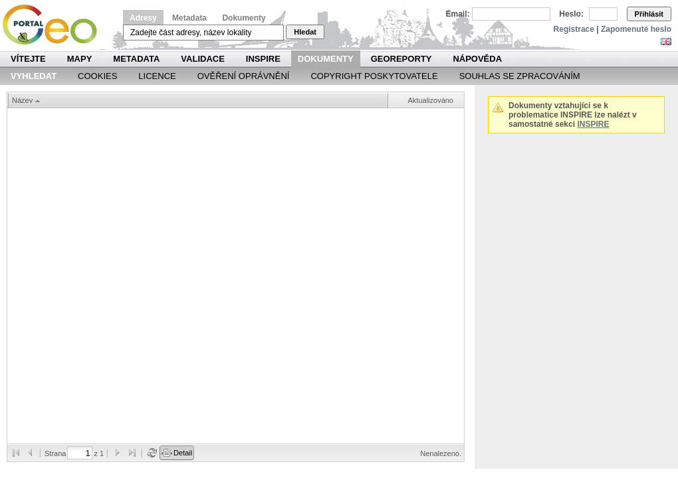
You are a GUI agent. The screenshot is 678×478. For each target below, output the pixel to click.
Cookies (97, 76)
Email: (458, 14)
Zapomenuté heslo (636, 29)
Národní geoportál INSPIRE (55, 25)
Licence (156, 76)
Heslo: (571, 14)
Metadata (189, 18)
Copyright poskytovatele (373, 76)
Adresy (143, 18)
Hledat (305, 32)
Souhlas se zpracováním (519, 76)
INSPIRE (263, 59)
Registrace (574, 29)
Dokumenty (243, 18)
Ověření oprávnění (243, 76)
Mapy (79, 59)
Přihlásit (649, 14)
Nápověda (477, 59)
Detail (182, 453)
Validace (202, 59)
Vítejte (28, 59)
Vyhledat (33, 76)
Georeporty (401, 59)
